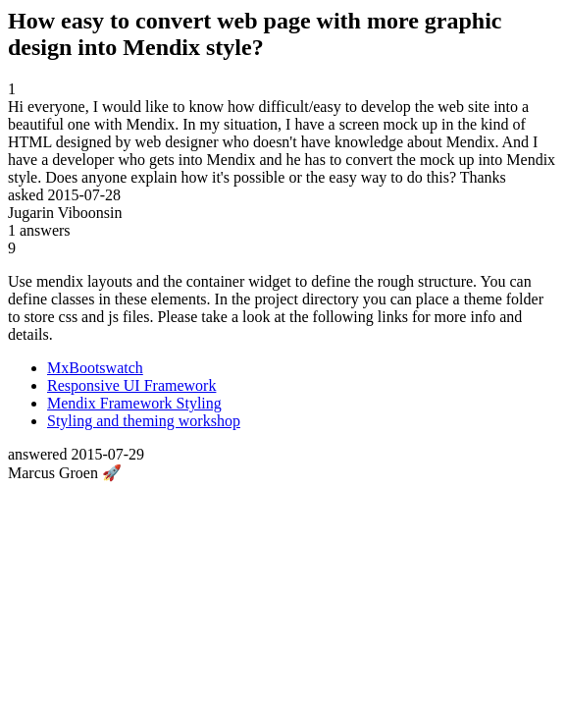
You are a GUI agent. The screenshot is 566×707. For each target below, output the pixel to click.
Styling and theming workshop (143, 420)
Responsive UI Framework (131, 385)
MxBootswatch (95, 367)
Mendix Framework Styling (134, 403)
